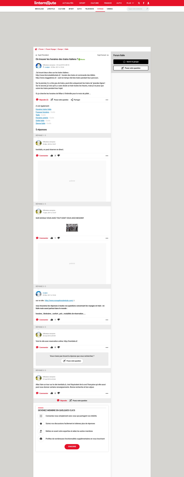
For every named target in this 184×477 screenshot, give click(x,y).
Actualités (68, 3)
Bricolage (39, 9)
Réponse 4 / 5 (41, 327)
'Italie (38, 115)
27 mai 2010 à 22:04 (49, 379)
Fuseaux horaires (42, 112)
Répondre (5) (43, 100)
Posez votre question (61, 100)
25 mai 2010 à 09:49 (49, 336)
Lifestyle (51, 9)
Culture (95, 3)
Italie (66, 49)
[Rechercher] (138, 9)
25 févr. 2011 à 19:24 (57, 67)
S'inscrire (72, 446)
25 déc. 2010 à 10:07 (49, 144)
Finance (108, 3)
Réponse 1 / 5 (41, 135)
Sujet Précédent (43, 55)
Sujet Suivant (101, 55)
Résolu (82, 59)
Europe (60, 49)
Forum (41, 49)
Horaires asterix (42, 118)
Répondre (63, 401)
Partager (75, 100)
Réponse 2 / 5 (41, 204)
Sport (82, 3)
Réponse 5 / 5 (41, 370)
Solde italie (40, 120)
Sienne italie (40, 123)
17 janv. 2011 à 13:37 (49, 213)
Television (89, 9)
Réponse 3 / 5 (41, 286)
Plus (130, 3)
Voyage (100, 9)
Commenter (43, 156)
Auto (119, 3)
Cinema (110, 9)
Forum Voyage (51, 49)
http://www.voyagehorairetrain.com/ (59, 300)
